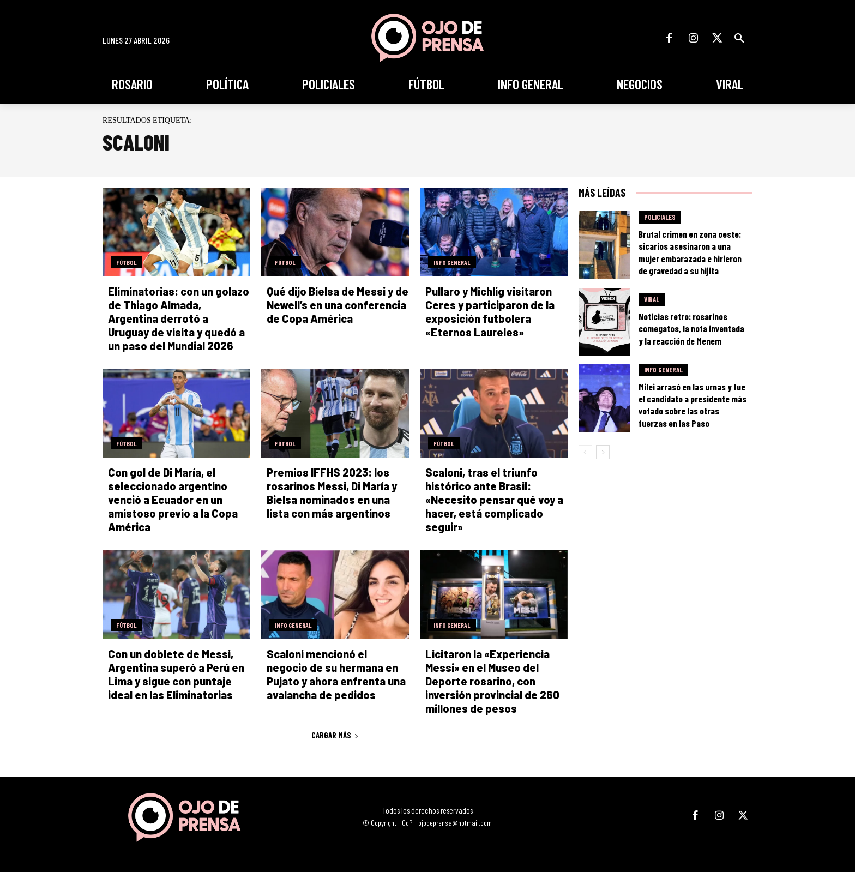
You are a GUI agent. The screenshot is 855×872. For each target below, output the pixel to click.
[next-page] (603, 452)
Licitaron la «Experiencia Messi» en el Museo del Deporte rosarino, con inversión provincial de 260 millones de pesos (492, 681)
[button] (739, 38)
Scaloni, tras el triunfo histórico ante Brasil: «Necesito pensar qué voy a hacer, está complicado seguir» (494, 499)
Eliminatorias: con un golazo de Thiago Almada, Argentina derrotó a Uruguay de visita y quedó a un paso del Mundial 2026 (178, 318)
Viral (651, 299)
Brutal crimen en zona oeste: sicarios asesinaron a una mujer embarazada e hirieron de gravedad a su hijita (690, 251)
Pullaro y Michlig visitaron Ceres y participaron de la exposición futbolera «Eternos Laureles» (490, 312)
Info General (452, 262)
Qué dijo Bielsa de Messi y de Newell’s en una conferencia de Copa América (337, 305)
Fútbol (126, 262)
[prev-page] (585, 452)
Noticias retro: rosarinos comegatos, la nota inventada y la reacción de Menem (691, 328)
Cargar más (335, 735)
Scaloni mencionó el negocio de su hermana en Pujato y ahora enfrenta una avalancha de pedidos (336, 674)
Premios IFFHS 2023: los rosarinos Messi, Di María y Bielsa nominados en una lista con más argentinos (332, 493)
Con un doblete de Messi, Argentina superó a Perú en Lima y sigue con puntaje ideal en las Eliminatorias (176, 674)
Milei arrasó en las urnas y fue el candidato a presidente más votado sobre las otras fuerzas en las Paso (692, 404)
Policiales (660, 217)
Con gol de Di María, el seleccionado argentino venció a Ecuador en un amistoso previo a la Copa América (173, 499)
